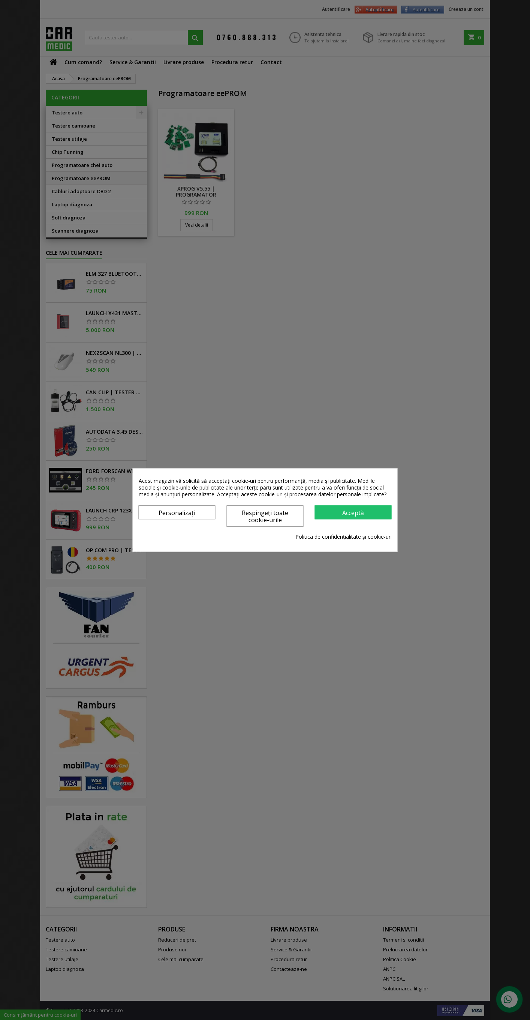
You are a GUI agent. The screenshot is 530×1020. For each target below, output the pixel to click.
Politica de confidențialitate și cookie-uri (343, 536)
